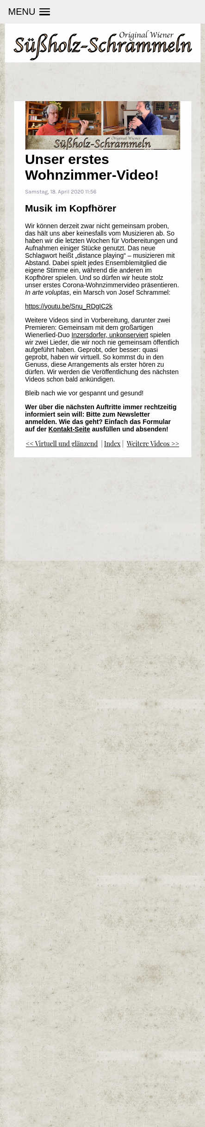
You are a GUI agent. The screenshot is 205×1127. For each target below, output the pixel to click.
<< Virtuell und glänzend (62, 443)
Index (112, 443)
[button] (29, 11)
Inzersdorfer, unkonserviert (109, 335)
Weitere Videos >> (153, 443)
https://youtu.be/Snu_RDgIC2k (68, 306)
